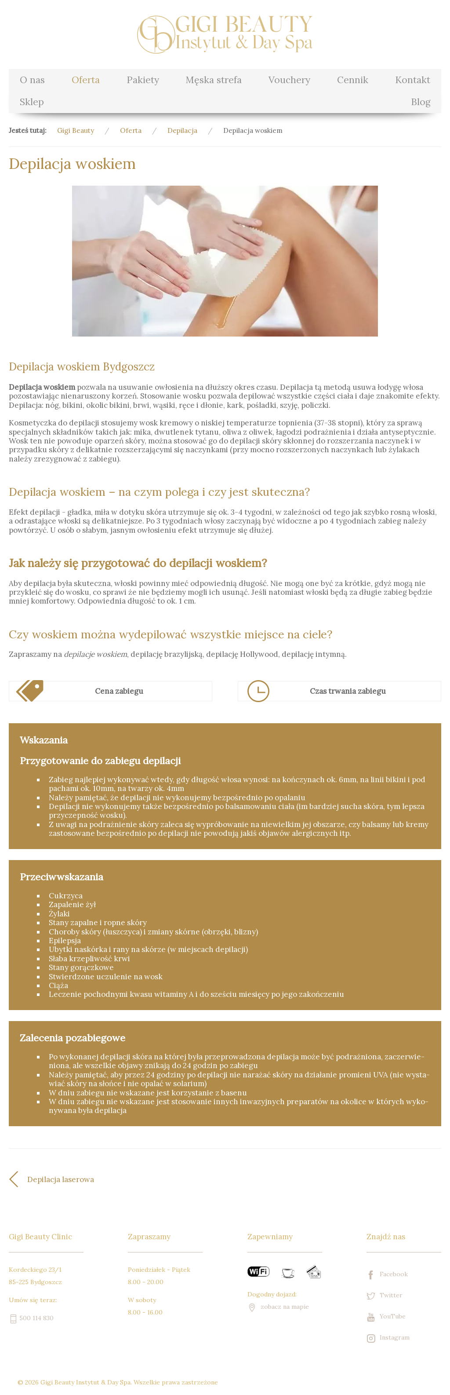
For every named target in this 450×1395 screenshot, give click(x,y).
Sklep (32, 102)
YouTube (386, 1317)
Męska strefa (213, 80)
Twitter (385, 1295)
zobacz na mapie (278, 1307)
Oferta (86, 80)
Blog (420, 102)
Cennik (352, 80)
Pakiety (143, 80)
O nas (32, 80)
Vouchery (289, 80)
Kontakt (412, 80)
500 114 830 (31, 1318)
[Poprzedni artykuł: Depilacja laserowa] (117, 1179)
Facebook (387, 1274)
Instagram (388, 1338)
